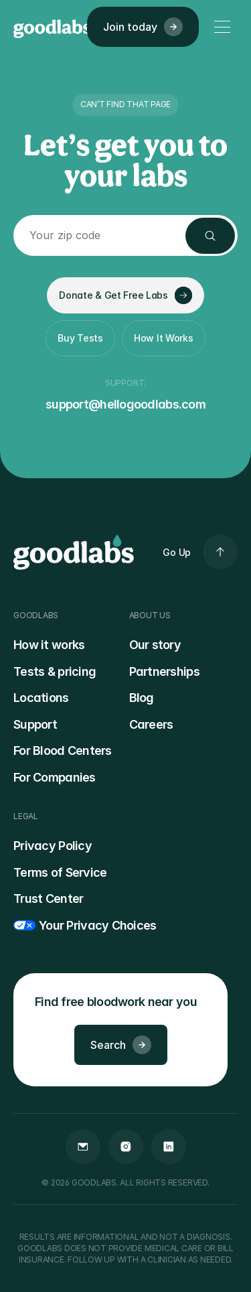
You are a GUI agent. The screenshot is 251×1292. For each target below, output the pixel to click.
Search (120, 1044)
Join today (143, 26)
